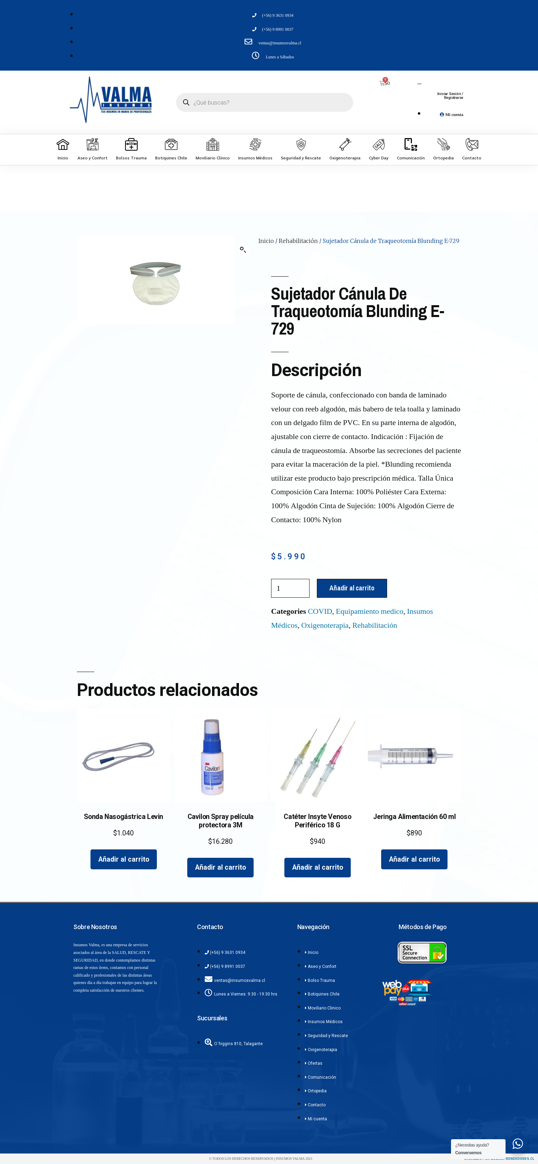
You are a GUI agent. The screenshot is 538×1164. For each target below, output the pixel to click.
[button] (243, 250)
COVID (320, 611)
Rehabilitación (298, 240)
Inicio (266, 240)
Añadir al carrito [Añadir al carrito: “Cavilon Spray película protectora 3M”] (220, 867)
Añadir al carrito (352, 587)
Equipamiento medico (369, 611)
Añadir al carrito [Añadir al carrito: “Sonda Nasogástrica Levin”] (123, 859)
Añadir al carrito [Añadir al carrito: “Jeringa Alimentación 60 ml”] (414, 859)
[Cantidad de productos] (290, 588)
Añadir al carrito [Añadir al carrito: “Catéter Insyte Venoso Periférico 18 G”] (317, 867)
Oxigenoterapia (325, 625)
